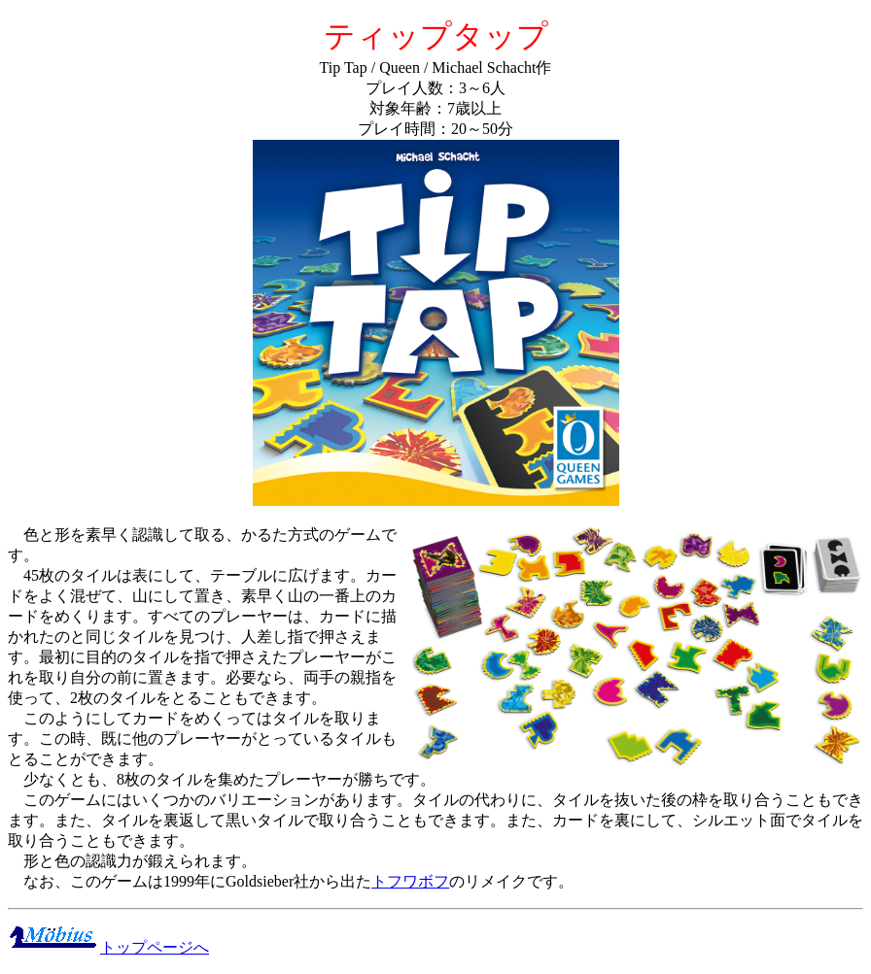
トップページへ (108, 947)
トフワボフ (410, 881)
